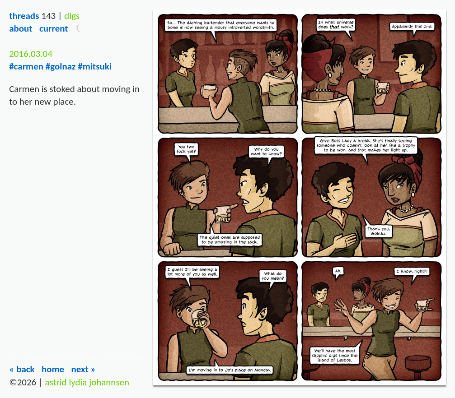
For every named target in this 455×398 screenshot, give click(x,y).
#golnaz (61, 66)
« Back (22, 369)
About (20, 28)
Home (53, 369)
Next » (83, 369)
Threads (24, 16)
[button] (79, 28)
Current (53, 28)
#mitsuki (95, 66)
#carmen (26, 66)
